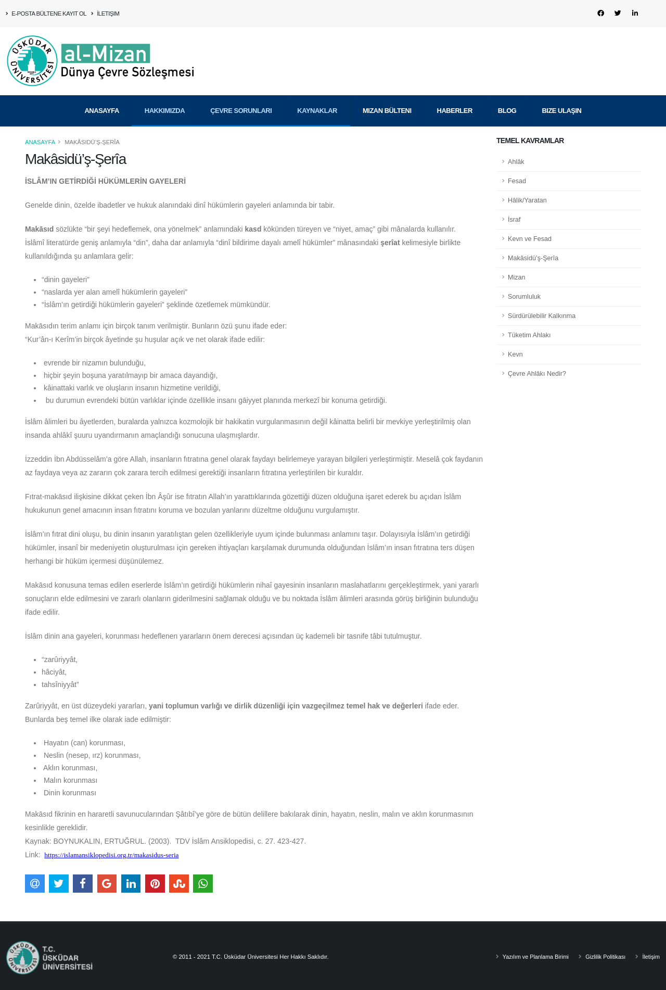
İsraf (514, 219)
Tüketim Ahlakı (529, 335)
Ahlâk (516, 162)
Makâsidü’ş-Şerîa (533, 258)
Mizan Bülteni (387, 95)
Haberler (454, 95)
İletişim (105, 13)
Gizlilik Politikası (602, 957)
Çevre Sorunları (241, 95)
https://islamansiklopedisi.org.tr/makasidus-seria (111, 855)
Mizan (517, 277)
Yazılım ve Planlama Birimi (530, 957)
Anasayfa (101, 95)
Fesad (517, 181)
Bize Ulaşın (561, 95)
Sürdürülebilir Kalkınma (541, 316)
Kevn (515, 354)
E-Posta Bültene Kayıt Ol (46, 13)
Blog (507, 95)
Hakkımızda (165, 95)
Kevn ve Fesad (530, 239)
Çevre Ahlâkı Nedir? (537, 373)
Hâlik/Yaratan (527, 200)
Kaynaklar (317, 95)
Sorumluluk (524, 296)
